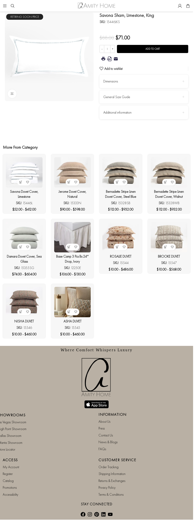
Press (101, 428)
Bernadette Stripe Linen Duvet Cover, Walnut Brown (169, 196)
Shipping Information (111, 473)
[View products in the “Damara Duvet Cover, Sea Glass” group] (20, 247)
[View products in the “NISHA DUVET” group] (20, 312)
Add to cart (152, 49)
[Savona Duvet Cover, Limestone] (24, 172)
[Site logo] (96, 5)
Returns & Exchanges (111, 480)
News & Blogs (108, 442)
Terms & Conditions (111, 494)
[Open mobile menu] (5, 6)
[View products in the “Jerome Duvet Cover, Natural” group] (69, 182)
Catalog (8, 480)
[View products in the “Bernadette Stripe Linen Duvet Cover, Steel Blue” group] (117, 182)
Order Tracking (108, 467)
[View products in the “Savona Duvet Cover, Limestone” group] (20, 182)
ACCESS (10, 459)
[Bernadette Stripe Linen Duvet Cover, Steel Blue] (120, 172)
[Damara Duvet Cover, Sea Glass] (24, 237)
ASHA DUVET (72, 321)
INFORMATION (112, 414)
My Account (11, 467)
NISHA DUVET (24, 321)
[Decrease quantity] (101, 49)
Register (8, 473)
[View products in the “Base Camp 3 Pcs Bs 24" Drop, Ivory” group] (69, 247)
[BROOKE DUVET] (169, 237)
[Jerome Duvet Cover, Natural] (72, 172)
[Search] (13, 6)
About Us (104, 421)
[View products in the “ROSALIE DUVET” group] (117, 247)
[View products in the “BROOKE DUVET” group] (165, 247)
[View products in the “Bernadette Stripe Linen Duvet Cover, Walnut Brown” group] (165, 182)
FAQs (102, 449)
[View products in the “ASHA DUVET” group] (69, 312)
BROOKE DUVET (169, 256)
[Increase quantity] (112, 49)
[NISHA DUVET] (24, 302)
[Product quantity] (107, 49)
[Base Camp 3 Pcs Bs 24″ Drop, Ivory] (72, 237)
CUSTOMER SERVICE (117, 459)
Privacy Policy (107, 487)
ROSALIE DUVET (120, 256)
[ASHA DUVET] (72, 302)
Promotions (10, 487)
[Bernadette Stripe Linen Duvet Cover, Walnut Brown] (169, 172)
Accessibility (10, 494)
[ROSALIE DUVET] (120, 237)
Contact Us (105, 435)
